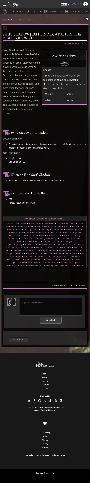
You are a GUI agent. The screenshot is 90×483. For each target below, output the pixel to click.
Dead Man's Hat (63, 247)
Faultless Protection (56, 256)
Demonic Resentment (23, 250)
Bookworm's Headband (58, 232)
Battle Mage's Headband (29, 226)
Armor (21, 20)
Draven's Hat (65, 250)
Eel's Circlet (31, 253)
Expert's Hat (71, 253)
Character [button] (53, 11)
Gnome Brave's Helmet (29, 262)
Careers (45, 436)
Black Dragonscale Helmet (56, 226)
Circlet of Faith (54, 235)
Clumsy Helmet (33, 241)
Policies (45, 447)
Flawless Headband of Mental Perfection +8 (34, 259)
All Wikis (45, 377)
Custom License (48, 410)
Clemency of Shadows (46, 238)
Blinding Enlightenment (52, 229)
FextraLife (29, 455)
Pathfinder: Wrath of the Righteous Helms (44, 219)
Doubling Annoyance (46, 250)
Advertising (45, 433)
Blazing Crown (31, 229)
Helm (26, 50)
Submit (50, 320)
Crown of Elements (43, 244)
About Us (45, 385)
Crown (28, 244)
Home (45, 374)
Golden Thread (51, 262)
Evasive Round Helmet (51, 253)
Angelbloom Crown (66, 223)
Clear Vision (26, 238)
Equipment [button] (73, 11)
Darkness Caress (44, 247)
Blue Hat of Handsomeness (31, 232)
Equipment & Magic (8, 20)
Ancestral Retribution (16, 223)
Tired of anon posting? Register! (68, 286)
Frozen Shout (64, 259)
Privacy (45, 444)
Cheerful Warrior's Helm (33, 235)
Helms (29, 20)
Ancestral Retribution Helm (41, 223)
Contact (45, 389)
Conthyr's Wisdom (51, 241)
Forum (45, 381)
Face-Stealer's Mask (33, 256)
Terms (45, 440)
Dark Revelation (25, 247)
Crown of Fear (62, 244)
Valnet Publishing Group (55, 455)
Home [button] (17, 11)
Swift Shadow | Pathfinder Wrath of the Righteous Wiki (42, 36)
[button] (65, 4)
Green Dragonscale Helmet (54, 265)
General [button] (33, 11)
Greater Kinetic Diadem (28, 265)
